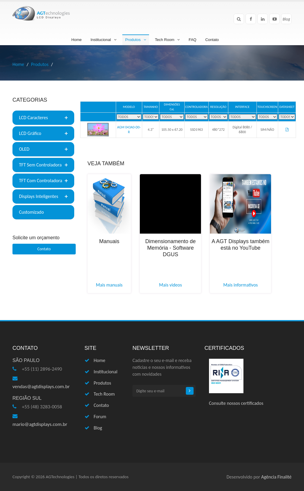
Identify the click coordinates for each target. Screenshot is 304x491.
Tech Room (167, 39)
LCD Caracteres (33, 117)
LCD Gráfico (30, 133)
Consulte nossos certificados (236, 403)
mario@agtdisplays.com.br (39, 424)
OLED (24, 149)
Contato (212, 39)
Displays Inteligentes (38, 196)
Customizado (31, 212)
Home (76, 39)
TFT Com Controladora (40, 180)
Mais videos (170, 285)
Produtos (135, 39)
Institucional (103, 39)
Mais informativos (240, 285)
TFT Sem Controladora (40, 165)
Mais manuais (109, 285)
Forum (100, 416)
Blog (98, 428)
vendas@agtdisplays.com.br (41, 386)
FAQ (192, 39)
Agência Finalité (276, 477)
